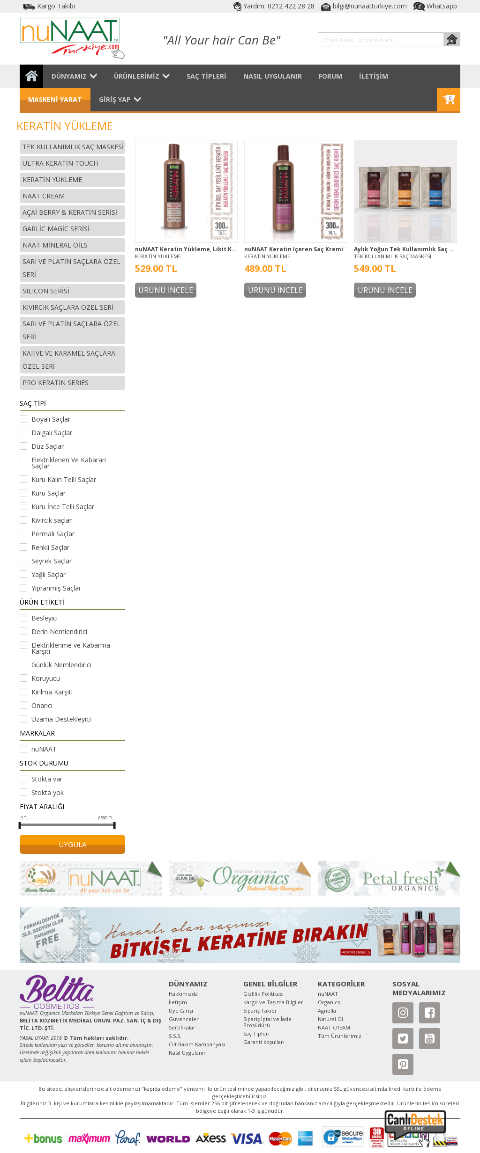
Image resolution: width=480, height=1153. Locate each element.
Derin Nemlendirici (59, 631)
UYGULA (72, 844)
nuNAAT (44, 749)
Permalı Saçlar (53, 534)
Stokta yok (47, 792)
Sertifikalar (182, 1027)
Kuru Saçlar (48, 493)
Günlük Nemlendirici (61, 665)
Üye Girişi (181, 1010)
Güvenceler (184, 1018)
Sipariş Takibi (259, 1010)
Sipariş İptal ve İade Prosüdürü (267, 1022)
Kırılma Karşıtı (52, 692)
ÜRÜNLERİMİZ (142, 76)
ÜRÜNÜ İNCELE (165, 290)
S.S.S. (175, 1035)
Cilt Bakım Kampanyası (197, 1044)
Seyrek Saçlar (51, 561)
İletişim (178, 1002)
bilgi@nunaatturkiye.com (365, 5)
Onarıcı (41, 705)
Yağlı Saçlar (48, 574)
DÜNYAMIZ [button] (74, 76)
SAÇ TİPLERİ (206, 76)
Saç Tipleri (256, 1033)
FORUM (330, 76)
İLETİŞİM (373, 76)
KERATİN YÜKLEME (158, 256)
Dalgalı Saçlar (51, 433)
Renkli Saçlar (50, 547)
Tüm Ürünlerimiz (339, 1035)
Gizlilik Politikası (263, 993)
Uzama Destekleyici (61, 719)
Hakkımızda (183, 993)
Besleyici (44, 618)
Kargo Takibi (49, 5)
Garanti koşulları (264, 1041)
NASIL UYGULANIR (272, 76)
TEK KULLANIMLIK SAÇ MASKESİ (392, 256)
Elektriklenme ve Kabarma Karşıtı (70, 648)
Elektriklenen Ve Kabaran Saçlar (68, 463)
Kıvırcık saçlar (51, 520)
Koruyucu (45, 678)
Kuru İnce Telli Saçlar (62, 507)
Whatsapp (435, 5)
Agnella (327, 1010)
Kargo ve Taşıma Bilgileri (274, 1002)
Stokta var (46, 779)
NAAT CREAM (334, 1027)
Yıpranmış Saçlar (56, 588)
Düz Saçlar (47, 446)
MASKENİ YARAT (55, 99)
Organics (329, 1002)
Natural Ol (330, 1018)
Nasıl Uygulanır (187, 1052)
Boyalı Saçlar (50, 419)
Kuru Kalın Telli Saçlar (63, 479)
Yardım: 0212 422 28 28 (274, 5)
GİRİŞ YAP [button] (120, 99)
